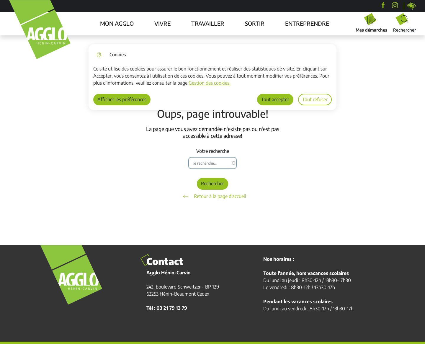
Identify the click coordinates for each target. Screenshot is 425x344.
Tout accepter (275, 99)
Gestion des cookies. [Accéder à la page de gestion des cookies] (210, 83)
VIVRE (162, 23)
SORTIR (254, 23)
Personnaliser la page (411, 6)
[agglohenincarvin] (395, 5)
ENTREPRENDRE (307, 23)
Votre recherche (212, 151)
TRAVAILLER (207, 23)
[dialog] (212, 77)
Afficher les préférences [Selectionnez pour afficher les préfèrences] (121, 99)
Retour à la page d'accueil (212, 196)
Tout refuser (315, 99)
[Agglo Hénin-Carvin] (383, 5)
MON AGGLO (117, 23)
